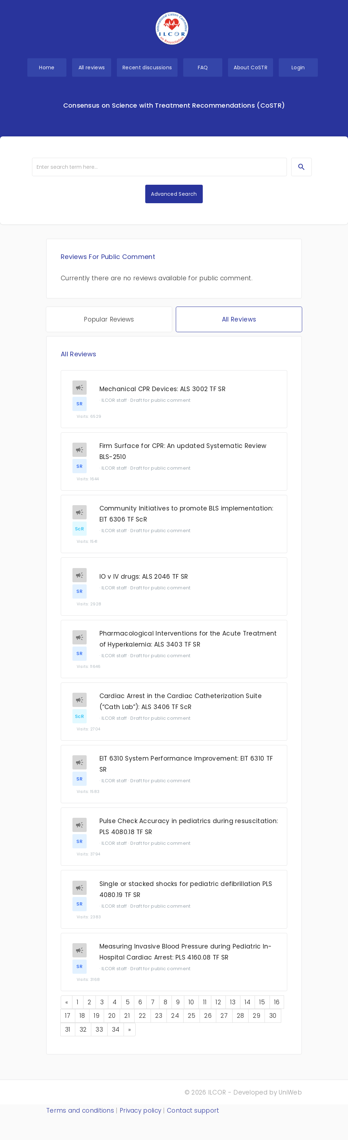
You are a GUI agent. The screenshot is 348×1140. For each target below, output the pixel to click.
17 (68, 1022)
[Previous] (66, 1008)
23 (159, 1022)
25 (192, 1022)
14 (248, 1008)
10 (191, 1008)
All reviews (91, 67)
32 (83, 1035)
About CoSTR (250, 67)
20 (112, 1022)
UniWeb (290, 1092)
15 (262, 1008)
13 (233, 1008)
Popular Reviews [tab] (109, 319)
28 (240, 1022)
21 (127, 1022)
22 (142, 1022)
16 (277, 1008)
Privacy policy (140, 1110)
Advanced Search (174, 194)
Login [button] (298, 67)
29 (256, 1022)
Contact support (193, 1110)
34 (116, 1035)
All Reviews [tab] (239, 319)
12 (218, 1008)
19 (96, 1022)
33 (99, 1035)
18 (82, 1022)
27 (224, 1022)
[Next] (129, 1035)
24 (175, 1022)
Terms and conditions (80, 1110)
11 (205, 1008)
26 (208, 1022)
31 (68, 1035)
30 (273, 1022)
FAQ (203, 67)
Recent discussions (147, 67)
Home (46, 67)
